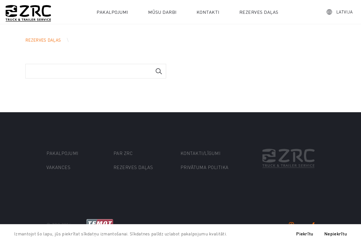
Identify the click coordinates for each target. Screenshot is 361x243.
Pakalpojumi (112, 12)
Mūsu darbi (162, 12)
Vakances (58, 167)
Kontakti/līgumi (200, 153)
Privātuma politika (204, 167)
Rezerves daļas (258, 12)
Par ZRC (123, 153)
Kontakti (208, 12)
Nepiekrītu (335, 234)
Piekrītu (304, 234)
